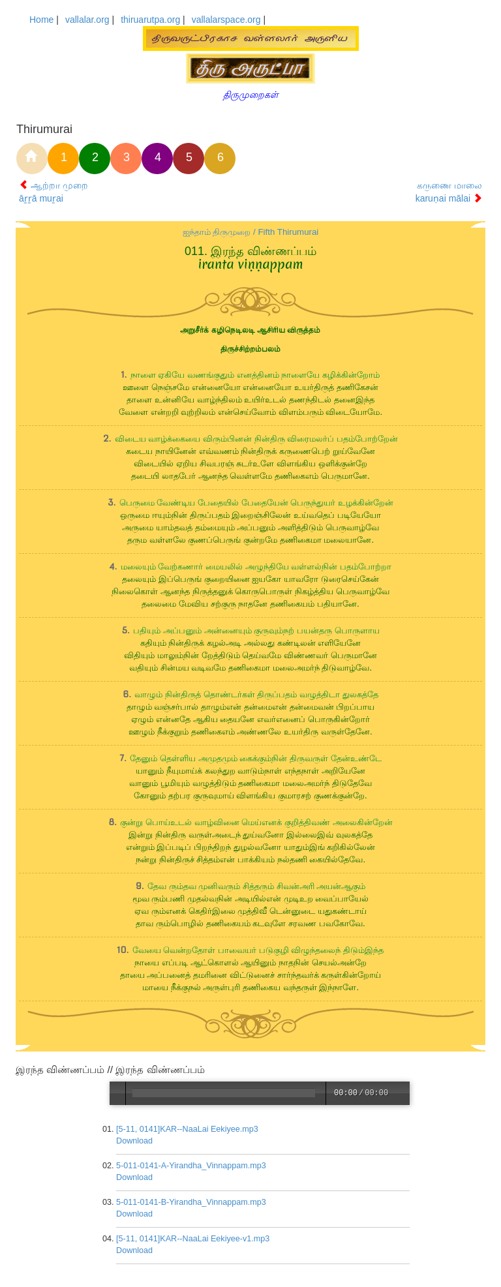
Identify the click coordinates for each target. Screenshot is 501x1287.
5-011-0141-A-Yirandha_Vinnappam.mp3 (191, 1165)
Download (135, 1140)
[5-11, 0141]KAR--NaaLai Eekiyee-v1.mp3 (193, 1238)
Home (41, 19)
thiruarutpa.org (150, 19)
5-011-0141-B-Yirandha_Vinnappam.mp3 (191, 1202)
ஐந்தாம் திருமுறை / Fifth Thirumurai (251, 232)
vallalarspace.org (226, 19)
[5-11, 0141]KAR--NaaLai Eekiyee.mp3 (187, 1129)
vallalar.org (87, 19)
